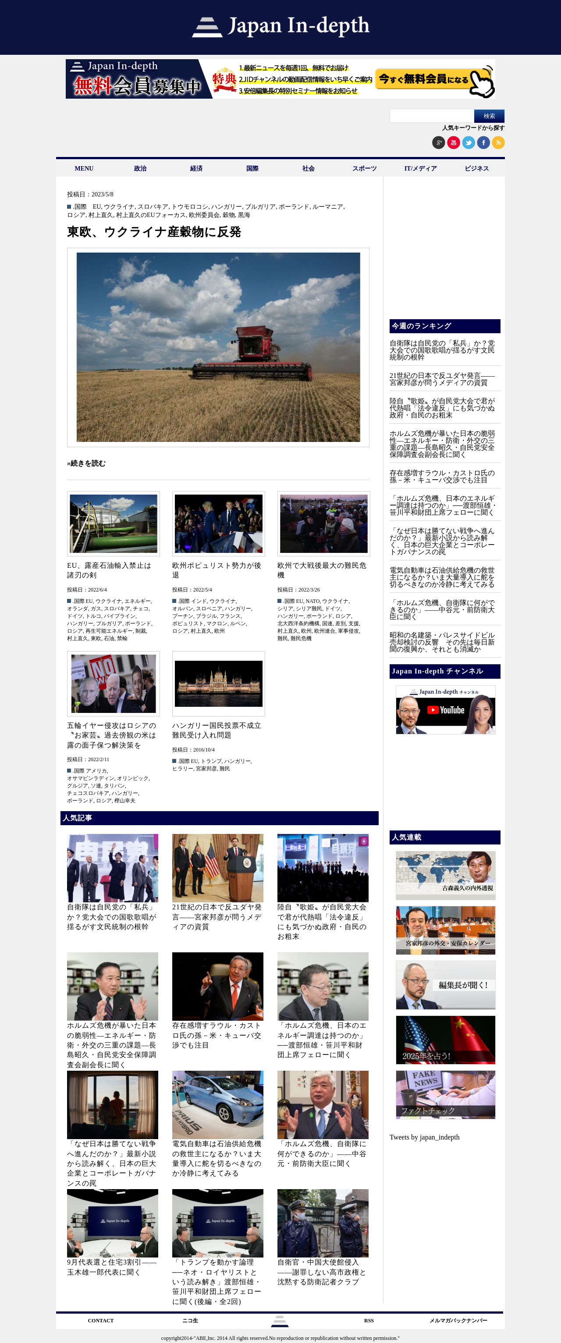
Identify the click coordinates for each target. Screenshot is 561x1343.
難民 (282, 638)
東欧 (96, 638)
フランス (230, 616)
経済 (196, 168)
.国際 (80, 207)
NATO (313, 601)
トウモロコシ (189, 207)
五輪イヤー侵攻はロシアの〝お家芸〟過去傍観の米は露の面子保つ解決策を (111, 735)
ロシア (76, 215)
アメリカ (96, 770)
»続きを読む (86, 463)
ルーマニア (327, 207)
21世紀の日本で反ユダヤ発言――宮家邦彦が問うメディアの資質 (217, 916)
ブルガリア (260, 207)
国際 (252, 168)
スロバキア (153, 207)
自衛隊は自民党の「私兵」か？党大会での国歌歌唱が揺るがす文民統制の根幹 (111, 916)
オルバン (182, 608)
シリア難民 (309, 608)
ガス (96, 608)
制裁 (140, 631)
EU (97, 207)
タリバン (114, 785)
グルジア (77, 785)
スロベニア (209, 608)
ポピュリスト (188, 623)
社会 (308, 168)
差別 (340, 623)
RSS (369, 1321)
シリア (285, 608)
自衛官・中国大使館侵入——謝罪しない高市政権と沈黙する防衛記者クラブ (322, 1272)
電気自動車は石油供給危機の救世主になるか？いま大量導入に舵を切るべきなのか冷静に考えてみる (442, 577)
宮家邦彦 (206, 768)
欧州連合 (324, 631)
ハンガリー (226, 207)
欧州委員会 (204, 215)
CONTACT (101, 1321)
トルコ (93, 616)
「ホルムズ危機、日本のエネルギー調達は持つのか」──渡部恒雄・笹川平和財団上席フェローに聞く (444, 505)
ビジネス (477, 168)
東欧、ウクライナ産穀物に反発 (154, 232)
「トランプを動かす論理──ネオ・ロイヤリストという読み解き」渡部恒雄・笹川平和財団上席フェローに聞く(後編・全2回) (217, 1281)
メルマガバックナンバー (458, 1321)
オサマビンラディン (90, 778)
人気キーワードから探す (473, 128)
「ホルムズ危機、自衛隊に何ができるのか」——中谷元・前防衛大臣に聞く (322, 1153)
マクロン (216, 623)
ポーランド (294, 207)
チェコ (141, 608)
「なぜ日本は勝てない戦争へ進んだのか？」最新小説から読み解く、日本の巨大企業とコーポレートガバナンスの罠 (111, 1163)
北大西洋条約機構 (298, 623)
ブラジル (206, 616)
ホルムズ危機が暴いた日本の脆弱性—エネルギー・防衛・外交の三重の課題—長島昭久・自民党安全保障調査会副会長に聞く (111, 1045)
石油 (109, 638)
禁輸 (122, 638)
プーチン (182, 616)
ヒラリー (182, 768)
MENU (84, 168)
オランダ (77, 608)
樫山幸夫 (124, 800)
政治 (140, 168)
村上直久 (101, 215)
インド (199, 601)
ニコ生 (190, 1321)
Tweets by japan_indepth (425, 1137)
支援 (353, 623)
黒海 (244, 215)
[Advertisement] (444, 254)
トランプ (211, 761)
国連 (327, 623)
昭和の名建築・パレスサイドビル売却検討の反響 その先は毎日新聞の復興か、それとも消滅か (442, 642)
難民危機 (301, 638)
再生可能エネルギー (109, 631)
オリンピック (133, 778)
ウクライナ (119, 207)
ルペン (238, 623)
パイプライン (119, 616)
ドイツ (75, 616)
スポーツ (364, 168)
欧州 (219, 631)
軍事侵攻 (348, 631)
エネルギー (137, 601)
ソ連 (96, 785)
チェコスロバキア (88, 793)
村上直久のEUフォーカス (151, 215)
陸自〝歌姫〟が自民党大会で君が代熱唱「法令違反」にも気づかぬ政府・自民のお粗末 (442, 408)
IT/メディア (421, 168)
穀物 (229, 215)
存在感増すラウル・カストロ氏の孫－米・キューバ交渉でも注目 (217, 1035)
